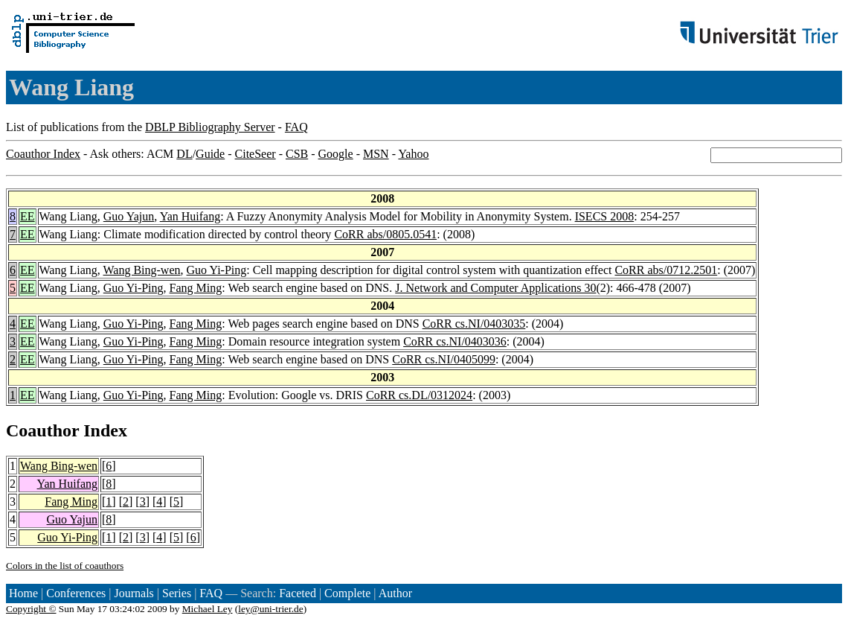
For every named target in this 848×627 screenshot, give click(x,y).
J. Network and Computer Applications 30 (495, 287)
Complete (347, 593)
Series (176, 593)
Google (335, 153)
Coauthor (42, 430)
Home (23, 593)
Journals (133, 593)
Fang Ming (196, 287)
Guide (210, 153)
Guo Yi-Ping (217, 270)
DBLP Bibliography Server (210, 127)
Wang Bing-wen (142, 270)
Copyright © (31, 608)
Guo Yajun (128, 216)
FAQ (296, 127)
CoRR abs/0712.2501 (665, 270)
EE (27, 216)
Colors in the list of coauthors (64, 565)
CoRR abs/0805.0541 (385, 234)
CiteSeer (255, 153)
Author (395, 593)
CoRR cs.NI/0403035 (474, 323)
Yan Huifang (190, 216)
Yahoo (413, 153)
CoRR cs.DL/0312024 (419, 395)
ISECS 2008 (605, 216)
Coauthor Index (43, 153)
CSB (297, 153)
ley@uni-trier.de (270, 608)
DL (184, 153)
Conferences (76, 593)
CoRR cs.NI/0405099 (443, 359)
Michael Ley (207, 608)
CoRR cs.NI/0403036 (455, 341)
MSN (376, 153)
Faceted (297, 593)
